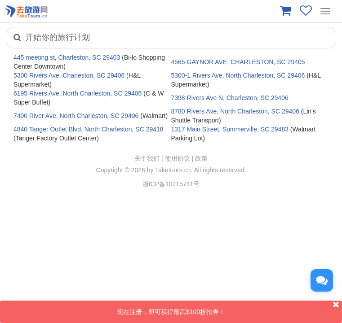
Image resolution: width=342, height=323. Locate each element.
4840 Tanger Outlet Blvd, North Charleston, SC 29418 (88, 129)
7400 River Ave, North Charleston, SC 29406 (75, 115)
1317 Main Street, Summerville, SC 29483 (230, 129)
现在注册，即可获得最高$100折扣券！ (229, 308)
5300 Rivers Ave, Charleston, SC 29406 (68, 75)
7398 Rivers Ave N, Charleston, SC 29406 (230, 97)
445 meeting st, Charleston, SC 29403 (66, 57)
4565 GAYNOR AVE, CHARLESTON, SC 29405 (238, 61)
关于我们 (147, 158)
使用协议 (177, 158)
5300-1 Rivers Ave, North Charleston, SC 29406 (238, 75)
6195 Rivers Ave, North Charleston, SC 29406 (77, 93)
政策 (201, 158)
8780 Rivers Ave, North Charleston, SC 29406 (235, 111)
